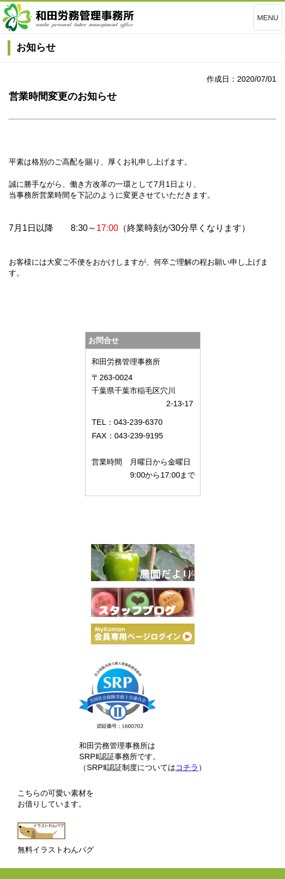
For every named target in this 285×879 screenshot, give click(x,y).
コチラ (186, 767)
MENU (267, 18)
